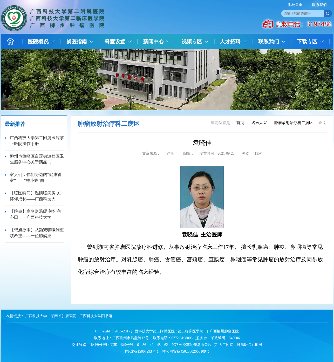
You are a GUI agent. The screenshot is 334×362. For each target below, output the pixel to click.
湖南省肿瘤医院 (63, 316)
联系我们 (319, 5)
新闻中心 (153, 41)
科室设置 (115, 41)
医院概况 (38, 41)
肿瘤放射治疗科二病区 (293, 123)
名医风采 (259, 123)
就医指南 (76, 41)
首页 (240, 123)
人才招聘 (230, 41)
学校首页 (295, 5)
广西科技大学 (36, 316)
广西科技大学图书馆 (95, 316)
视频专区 (191, 41)
